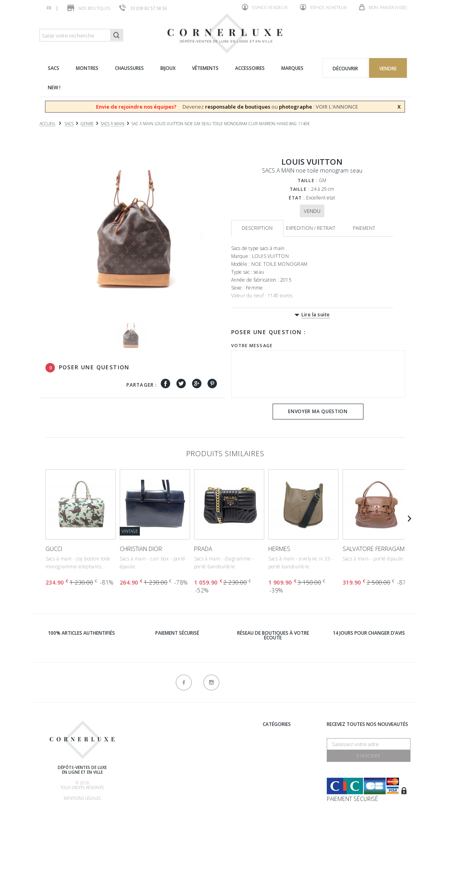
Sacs (268, 753)
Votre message (252, 345)
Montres (274, 763)
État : (297, 198)
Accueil (47, 123)
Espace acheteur (323, 7)
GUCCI (53, 549)
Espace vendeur (264, 7)
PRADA (203, 549)
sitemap (202, 845)
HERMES (279, 549)
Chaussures (278, 743)
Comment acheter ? (159, 764)
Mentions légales (82, 798)
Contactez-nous (215, 835)
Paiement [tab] (364, 228)
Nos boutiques (88, 8)
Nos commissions (157, 794)
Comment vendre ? (158, 754)
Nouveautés (278, 802)
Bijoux (270, 772)
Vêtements (276, 782)
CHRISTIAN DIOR (141, 549)
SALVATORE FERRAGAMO (376, 549)
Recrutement (210, 733)
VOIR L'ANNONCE (337, 106)
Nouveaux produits (218, 825)
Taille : (307, 180)
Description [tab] (257, 228)
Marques (274, 733)
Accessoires (278, 792)
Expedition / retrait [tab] (310, 228)
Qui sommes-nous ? (159, 725)
